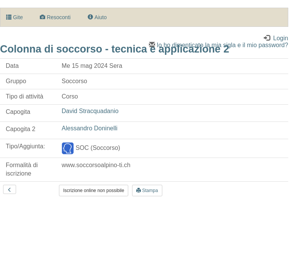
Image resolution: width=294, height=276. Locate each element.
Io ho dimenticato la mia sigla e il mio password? (218, 45)
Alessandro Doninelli (90, 128)
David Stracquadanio (90, 111)
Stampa (147, 190)
